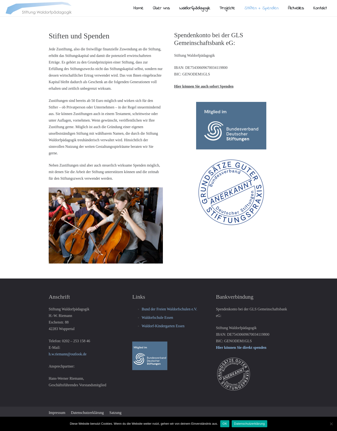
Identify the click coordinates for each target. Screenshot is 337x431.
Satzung (116, 413)
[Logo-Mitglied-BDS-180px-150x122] (168, 356)
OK (225, 423)
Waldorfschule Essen (157, 318)
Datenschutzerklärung (87, 413)
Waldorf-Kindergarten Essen (163, 326)
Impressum (57, 413)
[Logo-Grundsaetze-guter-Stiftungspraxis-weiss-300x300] (252, 374)
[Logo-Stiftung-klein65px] (39, 8)
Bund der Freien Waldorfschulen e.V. (169, 309)
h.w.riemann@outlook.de (68, 354)
